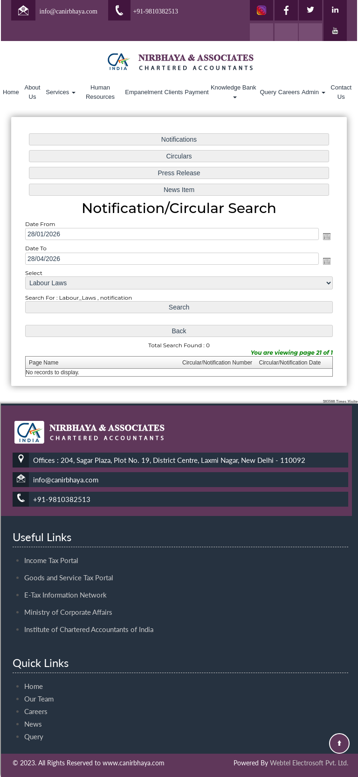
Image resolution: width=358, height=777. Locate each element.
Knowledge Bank (234, 91)
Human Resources (100, 92)
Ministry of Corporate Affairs (68, 595)
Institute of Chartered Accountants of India (88, 612)
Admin (313, 92)
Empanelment (143, 92)
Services (60, 92)
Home (11, 92)
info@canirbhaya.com (68, 11)
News (33, 707)
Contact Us (340, 92)
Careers (289, 92)
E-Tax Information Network (65, 578)
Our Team (39, 682)
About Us (32, 92)
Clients (174, 92)
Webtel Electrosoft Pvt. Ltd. (309, 763)
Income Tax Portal (51, 543)
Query (268, 92)
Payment (196, 92)
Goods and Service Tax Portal (68, 561)
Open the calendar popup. (321, 237)
